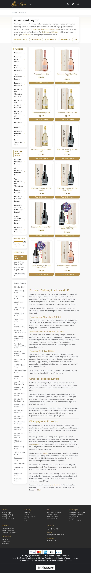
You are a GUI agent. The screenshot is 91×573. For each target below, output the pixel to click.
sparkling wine (55, 485)
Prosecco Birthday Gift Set (42, 351)
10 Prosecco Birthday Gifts (18, 171)
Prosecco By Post (18, 191)
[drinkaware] (45, 567)
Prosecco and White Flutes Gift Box (46, 331)
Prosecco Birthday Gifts (18, 133)
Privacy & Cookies (30, 517)
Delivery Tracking (7, 515)
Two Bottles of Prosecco (18, 76)
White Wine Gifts (52, 517)
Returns (27, 521)
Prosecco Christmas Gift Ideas (18, 229)
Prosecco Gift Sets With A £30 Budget (18, 208)
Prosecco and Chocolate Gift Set (45, 317)
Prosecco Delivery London (18, 199)
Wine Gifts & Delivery (54, 513)
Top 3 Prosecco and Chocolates (18, 182)
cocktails (38, 490)
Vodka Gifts (5, 543)
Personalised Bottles (76, 521)
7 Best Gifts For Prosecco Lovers (18, 219)
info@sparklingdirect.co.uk (55, 535)
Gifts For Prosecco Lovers (18, 161)
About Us (27, 513)
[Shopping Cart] (73, 4)
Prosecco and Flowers (18, 125)
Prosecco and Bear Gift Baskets (18, 115)
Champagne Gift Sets (76, 515)
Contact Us (28, 515)
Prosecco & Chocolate (9, 532)
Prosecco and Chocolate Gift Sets (18, 92)
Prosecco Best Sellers (18, 59)
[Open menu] (30, 4)
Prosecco (22, 12)
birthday (55, 32)
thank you (27, 35)
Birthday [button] (50, 39)
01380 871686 (51, 541)
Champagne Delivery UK (77, 513)
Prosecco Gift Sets (8, 528)
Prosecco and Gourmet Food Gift (18, 104)
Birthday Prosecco (8, 530)
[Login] (78, 4)
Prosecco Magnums (18, 84)
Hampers (72, 519)
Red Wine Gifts (52, 515)
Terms (26, 519)
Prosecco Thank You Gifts (18, 142)
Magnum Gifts (73, 517)
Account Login (6, 513)
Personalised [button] (36, 39)
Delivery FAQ (6, 517)
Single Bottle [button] (19, 39)
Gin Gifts (5, 539)
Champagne (34, 444)
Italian (45, 453)
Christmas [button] (64, 39)
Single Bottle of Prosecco (18, 68)
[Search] (68, 4)
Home (14, 12)
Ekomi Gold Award (8, 519)
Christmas (45, 32)
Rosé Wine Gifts (52, 519)
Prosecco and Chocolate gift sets (46, 29)
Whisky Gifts (6, 541)
